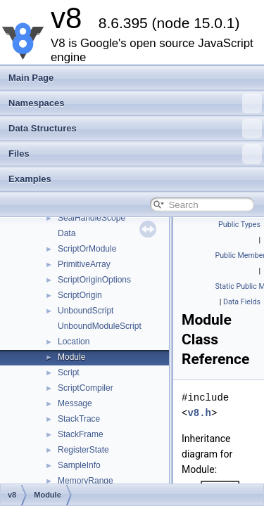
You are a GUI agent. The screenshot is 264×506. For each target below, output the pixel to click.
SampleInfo (79, 465)
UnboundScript (85, 311)
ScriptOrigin (80, 295)
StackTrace (79, 419)
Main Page (31, 77)
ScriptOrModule (87, 249)
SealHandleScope (91, 218)
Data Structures (135, 128)
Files (135, 154)
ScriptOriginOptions (94, 280)
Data (66, 233)
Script (69, 372)
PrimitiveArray (84, 264)
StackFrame (80, 434)
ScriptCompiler (85, 388)
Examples (29, 179)
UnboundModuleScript (100, 326)
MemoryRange (85, 481)
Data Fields (241, 301)
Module (71, 357)
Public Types (239, 224)
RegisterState (83, 450)
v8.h (199, 413)
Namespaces (135, 103)
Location (73, 341)
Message (75, 403)
